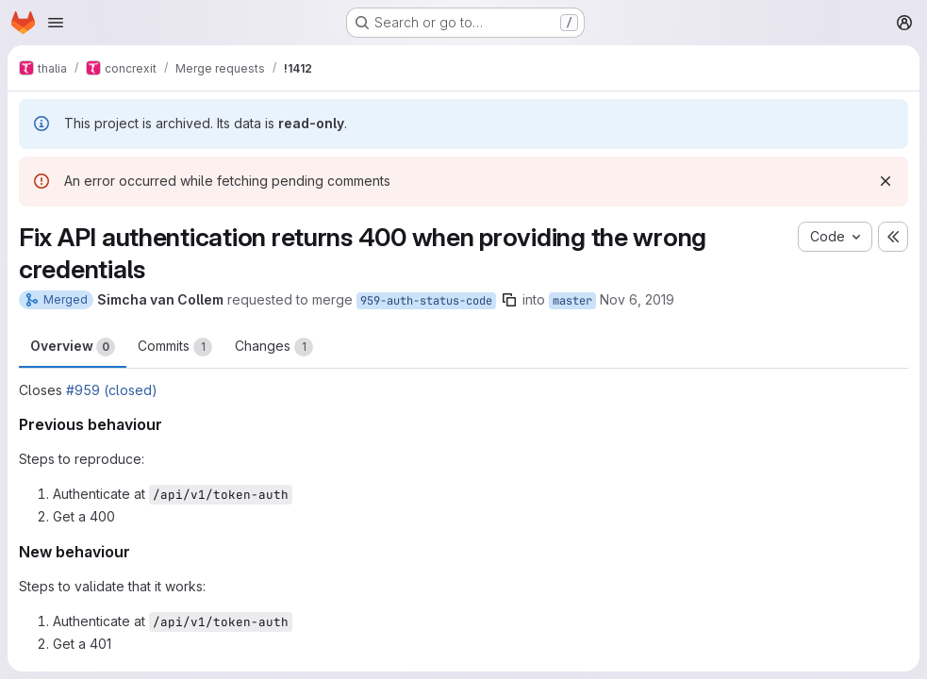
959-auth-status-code (426, 300)
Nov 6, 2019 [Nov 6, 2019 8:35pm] (637, 299)
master (572, 300)
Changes (274, 347)
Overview (72, 347)
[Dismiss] (885, 181)
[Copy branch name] (509, 300)
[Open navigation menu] (56, 23)
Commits (175, 347)
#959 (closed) (111, 390)
